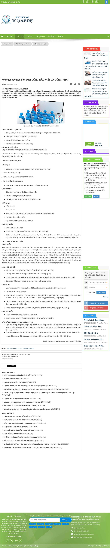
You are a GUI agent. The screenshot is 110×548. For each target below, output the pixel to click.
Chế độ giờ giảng (91, 333)
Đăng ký (105, 297)
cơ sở (5, 527)
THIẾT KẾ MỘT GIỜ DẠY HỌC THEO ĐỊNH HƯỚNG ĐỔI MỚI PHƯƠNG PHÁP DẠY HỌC (32, 444)
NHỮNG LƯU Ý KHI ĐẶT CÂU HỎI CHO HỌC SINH (20, 437)
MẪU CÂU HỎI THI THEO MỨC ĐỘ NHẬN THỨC (19, 440)
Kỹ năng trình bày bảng (12, 378)
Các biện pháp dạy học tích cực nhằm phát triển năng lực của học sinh (27, 409)
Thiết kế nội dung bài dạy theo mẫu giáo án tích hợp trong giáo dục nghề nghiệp (96, 92)
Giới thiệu (10, 36)
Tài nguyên (40, 36)
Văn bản (29, 36)
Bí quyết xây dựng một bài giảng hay (16, 426)
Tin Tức (19, 36)
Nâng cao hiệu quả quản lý (94, 188)
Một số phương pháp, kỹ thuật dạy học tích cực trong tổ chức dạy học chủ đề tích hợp (32, 389)
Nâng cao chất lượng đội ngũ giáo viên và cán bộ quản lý (95, 174)
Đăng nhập (101, 292)
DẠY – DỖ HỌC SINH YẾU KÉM (14, 433)
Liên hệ (60, 36)
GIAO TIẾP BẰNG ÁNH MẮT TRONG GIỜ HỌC (19, 430)
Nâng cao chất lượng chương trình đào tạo (95, 179)
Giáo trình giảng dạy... (93, 326)
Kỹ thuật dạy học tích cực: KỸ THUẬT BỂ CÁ (18, 420)
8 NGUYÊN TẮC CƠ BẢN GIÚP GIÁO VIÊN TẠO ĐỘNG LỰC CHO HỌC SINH (28, 447)
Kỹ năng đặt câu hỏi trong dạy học (15, 382)
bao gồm (5, 523)
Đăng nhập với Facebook (97, 303)
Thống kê (106, 546)
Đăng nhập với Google (97, 308)
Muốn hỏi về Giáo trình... (94, 320)
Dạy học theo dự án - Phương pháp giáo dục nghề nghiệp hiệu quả (26, 386)
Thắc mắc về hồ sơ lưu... (94, 346)
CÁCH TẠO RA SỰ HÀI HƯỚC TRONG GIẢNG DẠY (20, 423)
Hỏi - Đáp (51, 36)
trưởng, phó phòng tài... (93, 339)
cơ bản (21, 523)
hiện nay (13, 523)
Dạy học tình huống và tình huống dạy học (18, 398)
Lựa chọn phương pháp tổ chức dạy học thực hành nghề (23, 402)
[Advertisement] (73, 19)
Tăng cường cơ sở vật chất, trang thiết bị (94, 191)
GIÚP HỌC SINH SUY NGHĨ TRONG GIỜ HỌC (19, 375)
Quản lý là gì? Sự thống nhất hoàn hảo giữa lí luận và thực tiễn (100, 74)
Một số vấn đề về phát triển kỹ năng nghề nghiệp (20, 405)
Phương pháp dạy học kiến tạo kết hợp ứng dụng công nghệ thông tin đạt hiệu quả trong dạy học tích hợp (39, 393)
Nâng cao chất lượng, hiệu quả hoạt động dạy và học (95, 184)
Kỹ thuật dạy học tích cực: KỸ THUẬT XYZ (18, 416)
